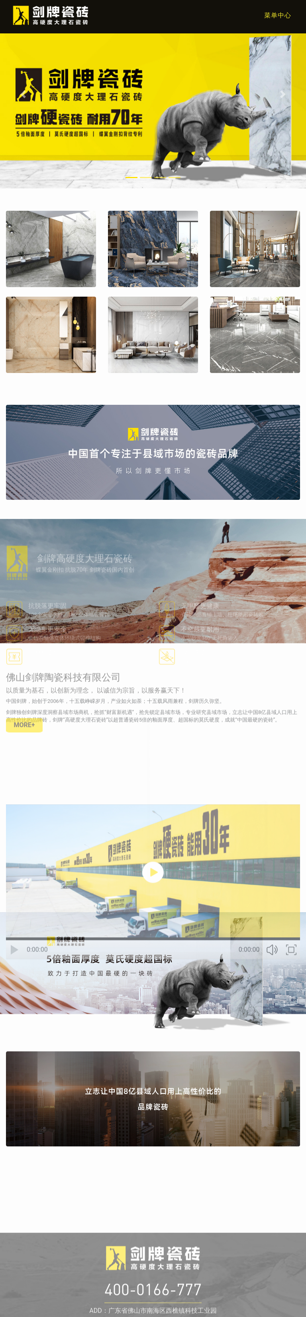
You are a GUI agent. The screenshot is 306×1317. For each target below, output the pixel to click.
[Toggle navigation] (273, 15)
